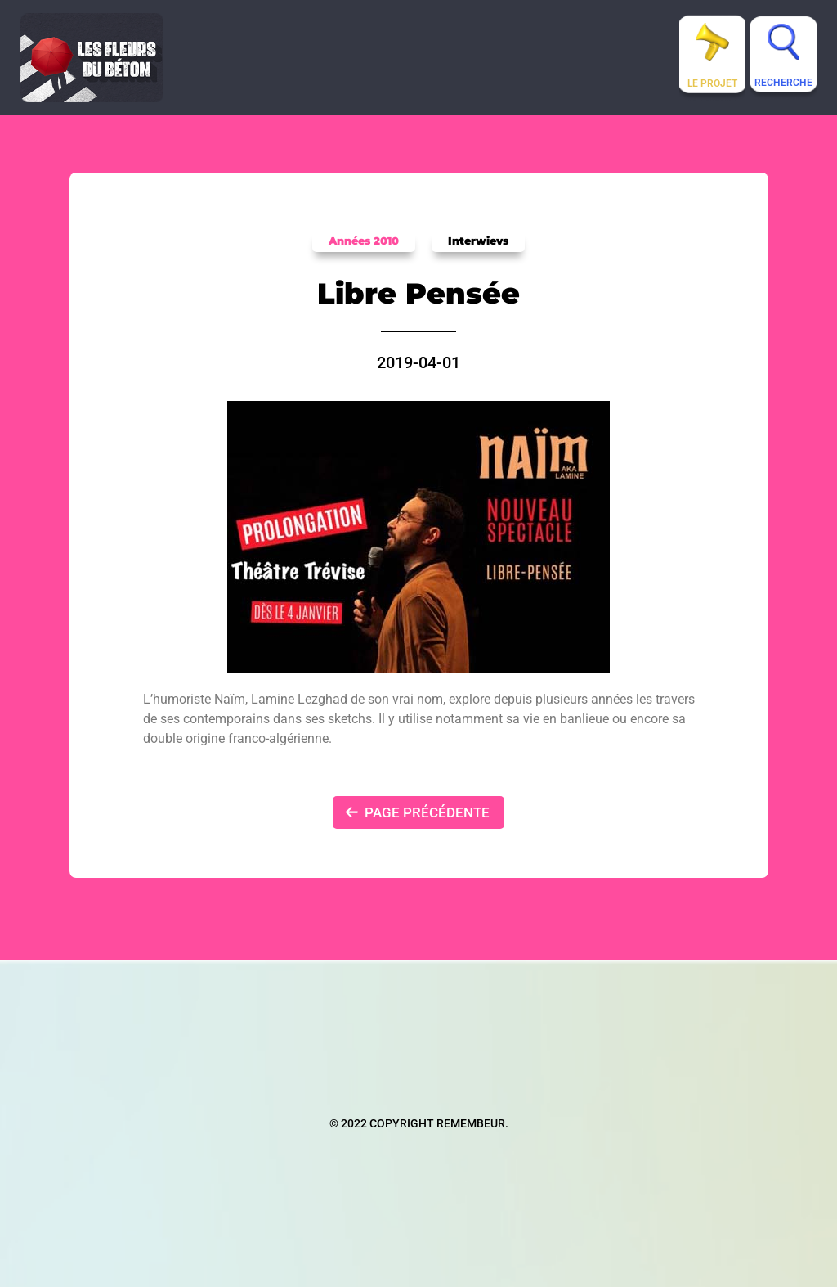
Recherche (783, 82)
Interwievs (478, 240)
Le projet (712, 83)
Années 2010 (364, 240)
